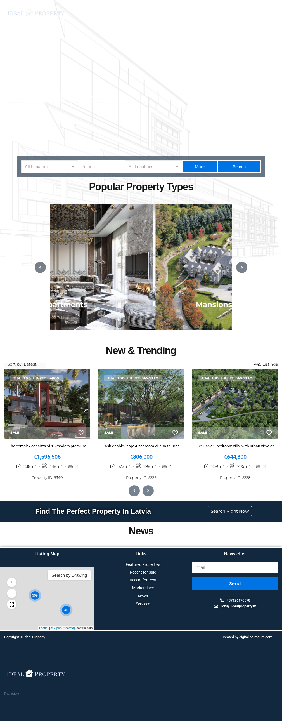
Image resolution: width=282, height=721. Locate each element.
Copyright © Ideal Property (24, 638)
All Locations (37, 166)
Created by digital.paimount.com (247, 638)
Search (239, 166)
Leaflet (144, 628)
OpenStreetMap (166, 628)
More (200, 166)
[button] (135, 596)
